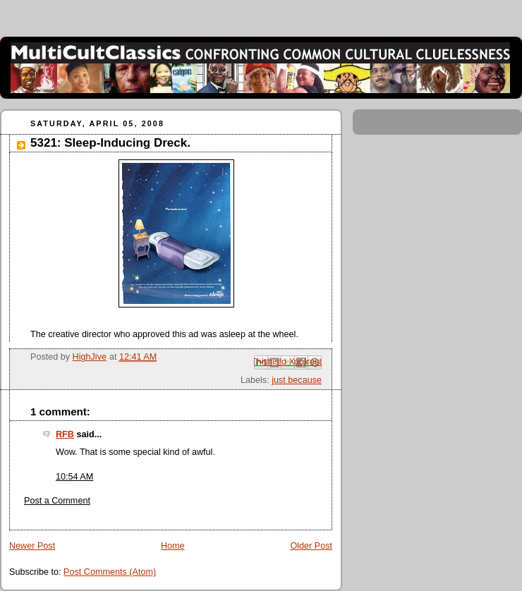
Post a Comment (57, 501)
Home (173, 546)
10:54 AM (74, 477)
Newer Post (32, 546)
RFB (65, 434)
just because (297, 380)
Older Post (311, 546)
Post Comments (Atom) (109, 572)
